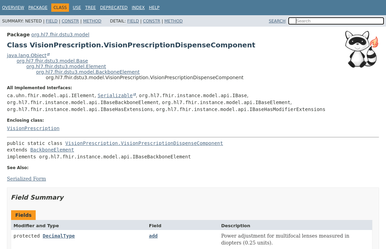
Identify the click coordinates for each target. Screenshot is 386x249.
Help (154, 7)
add (153, 236)
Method (92, 21)
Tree (90, 7)
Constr (70, 21)
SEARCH (277, 21)
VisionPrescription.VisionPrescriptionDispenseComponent (144, 143)
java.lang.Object (26, 55)
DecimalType (59, 236)
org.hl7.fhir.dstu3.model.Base (52, 61)
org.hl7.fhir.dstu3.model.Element (66, 66)
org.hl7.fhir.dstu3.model (60, 34)
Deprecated (114, 7)
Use (77, 7)
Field (52, 21)
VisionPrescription (33, 128)
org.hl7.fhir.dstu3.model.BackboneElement (88, 72)
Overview (13, 7)
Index (138, 7)
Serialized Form (26, 179)
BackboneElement (52, 150)
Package (37, 7)
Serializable (115, 95)
